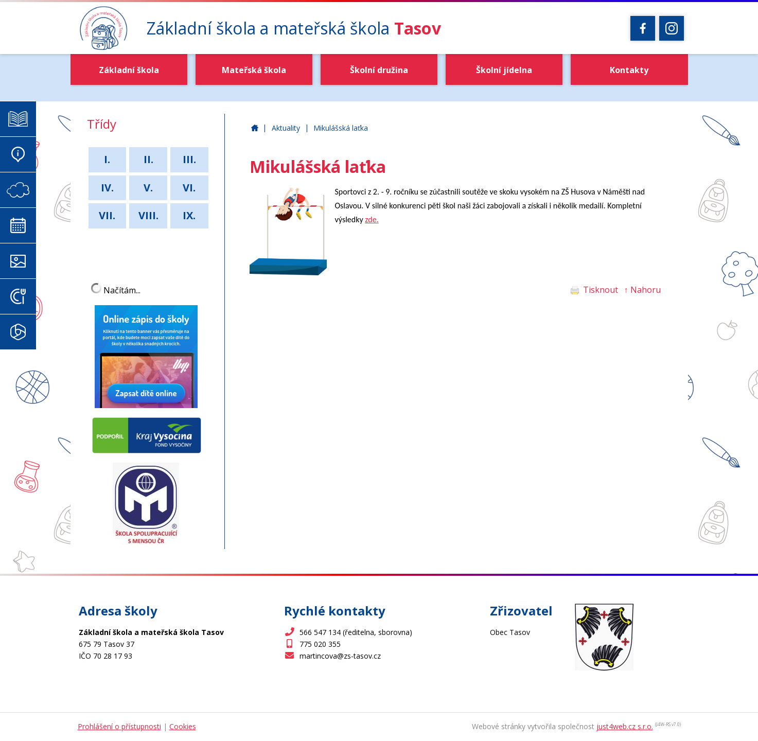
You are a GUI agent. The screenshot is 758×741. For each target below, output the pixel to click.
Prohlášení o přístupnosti (119, 726)
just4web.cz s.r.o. (624, 726)
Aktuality (286, 128)
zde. (371, 219)
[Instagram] (671, 28)
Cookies (182, 726)
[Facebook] (642, 28)
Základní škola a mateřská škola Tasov (255, 128)
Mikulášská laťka (340, 128)
